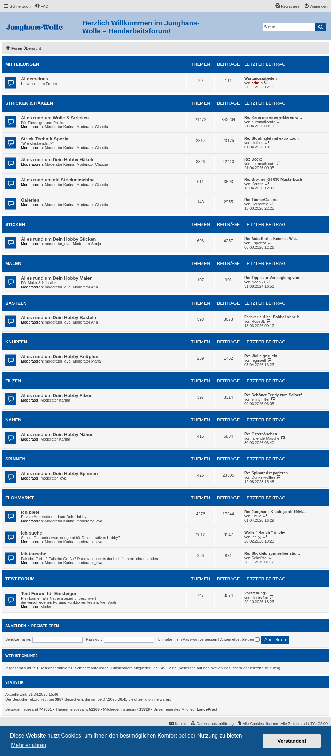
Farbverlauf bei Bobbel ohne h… (273, 317)
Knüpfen (16, 341)
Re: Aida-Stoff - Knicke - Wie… (272, 238)
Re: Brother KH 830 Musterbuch (273, 179)
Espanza (259, 243)
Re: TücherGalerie (260, 199)
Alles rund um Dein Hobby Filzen (57, 395)
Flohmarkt (19, 497)
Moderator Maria (87, 361)
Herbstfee (260, 204)
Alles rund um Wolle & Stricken (55, 117)
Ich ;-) (256, 537)
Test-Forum (20, 579)
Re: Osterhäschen (260, 434)
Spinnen (15, 458)
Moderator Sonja (87, 244)
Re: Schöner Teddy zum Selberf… (275, 395)
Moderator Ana (85, 287)
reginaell (259, 360)
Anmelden (15, 626)
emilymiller (261, 399)
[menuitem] (41, 6)
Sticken (15, 224)
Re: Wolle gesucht (260, 356)
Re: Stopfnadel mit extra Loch (271, 138)
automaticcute (263, 122)
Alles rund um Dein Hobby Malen (57, 278)
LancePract (207, 709)
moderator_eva (58, 244)
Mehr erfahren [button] (28, 745)
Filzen (13, 380)
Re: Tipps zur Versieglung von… (273, 277)
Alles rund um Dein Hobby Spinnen (59, 473)
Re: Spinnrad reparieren (266, 473)
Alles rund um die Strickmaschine (58, 179)
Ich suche (31, 533)
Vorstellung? (255, 593)
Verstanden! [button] (292, 741)
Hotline (257, 143)
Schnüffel (260, 558)
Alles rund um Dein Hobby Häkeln (58, 159)
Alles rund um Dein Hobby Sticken (58, 239)
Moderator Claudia (92, 127)
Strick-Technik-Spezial (45, 138)
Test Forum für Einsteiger (49, 593)
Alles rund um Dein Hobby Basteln (58, 317)
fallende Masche (265, 438)
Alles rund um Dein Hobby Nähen (57, 434)
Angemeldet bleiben (240, 639)
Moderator (49, 607)
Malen (13, 263)
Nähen (13, 419)
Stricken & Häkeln (29, 103)
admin (257, 83)
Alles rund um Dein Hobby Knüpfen (59, 356)
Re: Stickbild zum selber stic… (272, 553)
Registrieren (45, 626)
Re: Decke (253, 159)
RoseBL (258, 321)
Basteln (15, 303)
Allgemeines (34, 78)
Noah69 (258, 282)
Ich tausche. (34, 553)
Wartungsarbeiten (260, 78)
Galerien (30, 200)
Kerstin (257, 184)
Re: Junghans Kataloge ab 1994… (275, 511)
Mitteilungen (22, 64)
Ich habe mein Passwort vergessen (187, 639)
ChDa (256, 516)
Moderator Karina (60, 127)
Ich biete (30, 512)
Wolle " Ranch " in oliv (264, 532)
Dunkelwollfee (263, 477)
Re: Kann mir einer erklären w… (273, 117)
